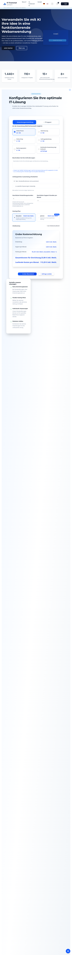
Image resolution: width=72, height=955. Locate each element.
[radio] (14, 181)
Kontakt (40, 2)
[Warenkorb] (57, 3)
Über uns (22, 49)
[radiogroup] (36, 183)
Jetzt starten (8, 49)
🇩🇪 (44, 4)
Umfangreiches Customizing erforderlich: (25, 177)
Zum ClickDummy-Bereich (53, 225)
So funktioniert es (32, 3)
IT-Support (47, 122)
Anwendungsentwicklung (24, 122)
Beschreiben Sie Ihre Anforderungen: (23, 158)
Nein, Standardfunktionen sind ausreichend (27, 181)
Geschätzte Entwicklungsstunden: (22, 195)
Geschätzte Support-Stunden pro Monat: (47, 196)
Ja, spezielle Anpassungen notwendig (25, 186)
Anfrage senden (46, 274)
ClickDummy (16, 226)
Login (65, 3)
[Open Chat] (68, 951)
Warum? (24, 2)
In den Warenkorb (27, 274)
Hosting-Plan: (16, 211)
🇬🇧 (47, 4)
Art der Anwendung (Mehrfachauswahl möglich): (27, 126)
